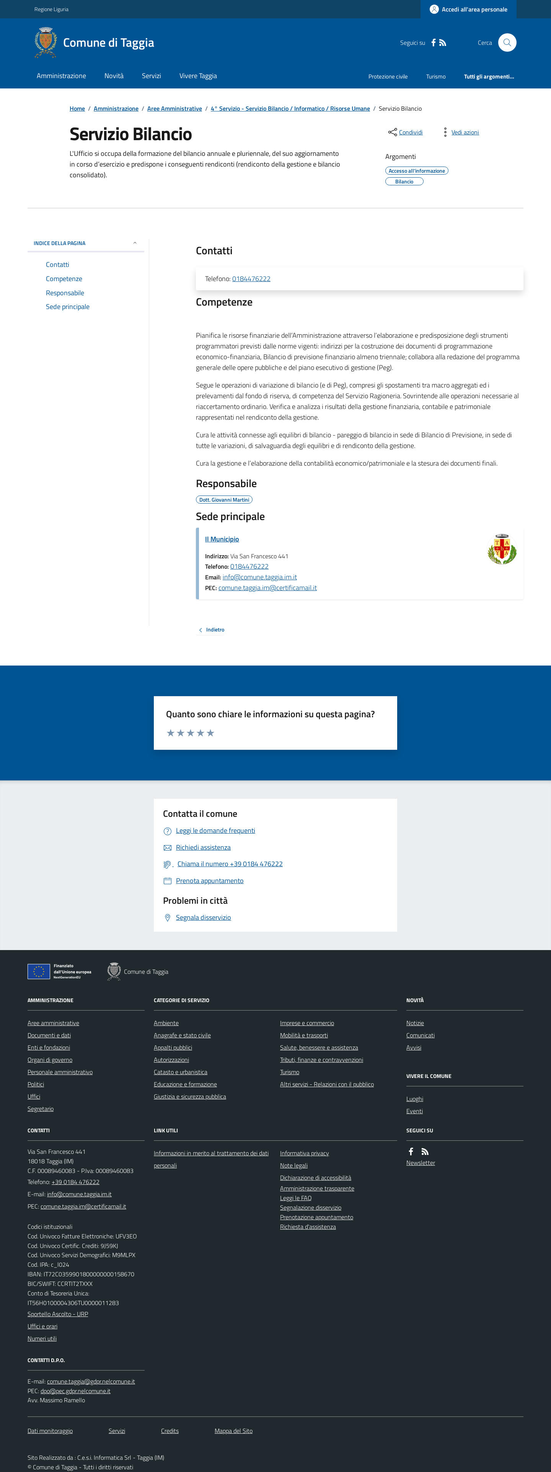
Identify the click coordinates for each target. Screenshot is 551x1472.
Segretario (41, 1108)
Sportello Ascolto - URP (58, 1313)
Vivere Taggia (198, 75)
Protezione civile (388, 76)
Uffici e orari (42, 1326)
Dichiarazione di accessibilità (315, 1177)
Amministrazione (61, 75)
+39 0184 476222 (75, 1181)
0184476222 (251, 278)
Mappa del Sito (234, 1430)
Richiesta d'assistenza (308, 1226)
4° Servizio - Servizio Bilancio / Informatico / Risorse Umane (290, 108)
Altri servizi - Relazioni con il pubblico (327, 1084)
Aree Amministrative (174, 108)
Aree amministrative (53, 1022)
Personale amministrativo (60, 1071)
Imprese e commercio (307, 1022)
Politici (36, 1084)
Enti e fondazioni (49, 1047)
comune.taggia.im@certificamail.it (267, 587)
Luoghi (414, 1098)
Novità (114, 75)
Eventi (414, 1110)
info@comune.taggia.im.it (260, 577)
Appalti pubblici (173, 1047)
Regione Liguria (51, 9)
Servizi (151, 75)
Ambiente (166, 1022)
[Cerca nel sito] (504, 42)
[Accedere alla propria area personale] (469, 9)
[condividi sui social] (404, 132)
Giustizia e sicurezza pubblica (190, 1096)
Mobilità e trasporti (304, 1035)
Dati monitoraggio (50, 1430)
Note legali (294, 1165)
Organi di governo (50, 1059)
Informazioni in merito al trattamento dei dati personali (211, 1159)
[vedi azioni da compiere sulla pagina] (459, 132)
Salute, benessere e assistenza (319, 1047)
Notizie (415, 1022)
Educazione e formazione (185, 1084)
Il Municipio (222, 539)
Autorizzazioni (171, 1059)
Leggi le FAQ (296, 1197)
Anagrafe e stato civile (182, 1035)
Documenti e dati (49, 1035)
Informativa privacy (304, 1153)
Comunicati (420, 1035)
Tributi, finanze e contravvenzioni (321, 1059)
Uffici (34, 1096)
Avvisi (413, 1047)
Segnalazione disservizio (310, 1207)
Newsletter (420, 1162)
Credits (170, 1430)
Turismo (436, 76)
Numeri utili (42, 1338)
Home (77, 108)
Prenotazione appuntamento (316, 1217)
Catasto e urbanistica (180, 1071)
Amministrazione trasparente (317, 1188)
